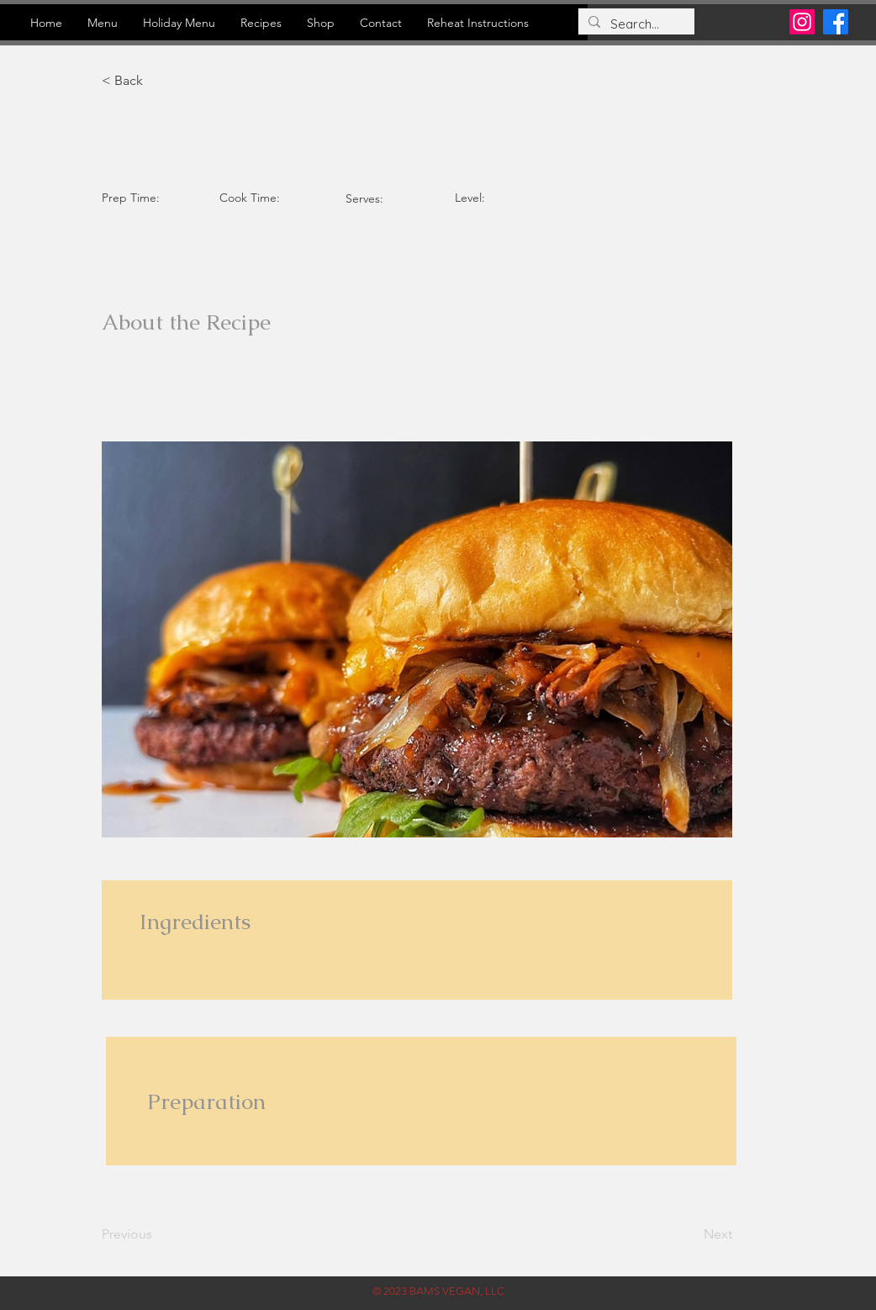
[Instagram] (802, 21)
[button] (156, 81)
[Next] (690, 1234)
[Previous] (156, 1234)
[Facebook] (835, 21)
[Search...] (634, 24)
